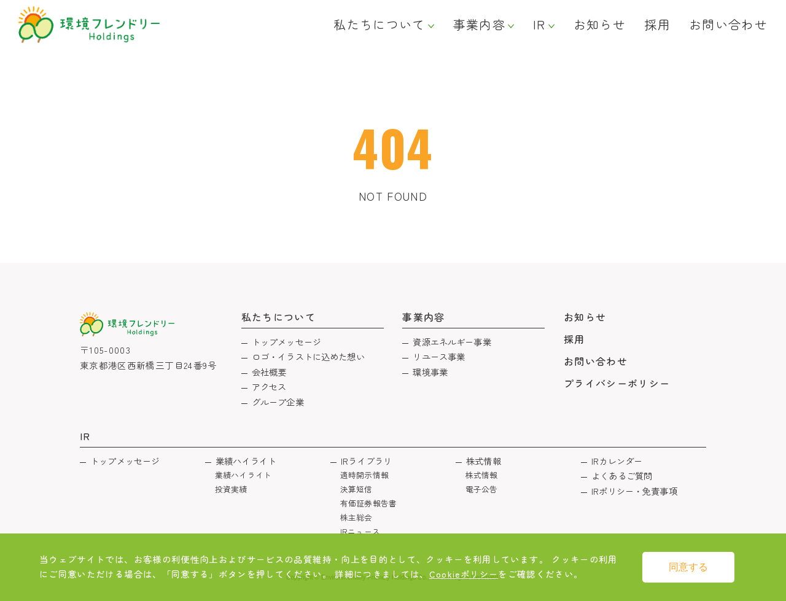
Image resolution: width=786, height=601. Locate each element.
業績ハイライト (246, 460)
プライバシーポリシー (617, 383)
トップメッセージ (286, 341)
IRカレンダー (616, 460)
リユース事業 (439, 356)
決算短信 (356, 489)
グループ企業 (278, 401)
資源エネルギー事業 (452, 341)
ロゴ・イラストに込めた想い (308, 356)
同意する (688, 567)
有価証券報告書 (368, 503)
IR (539, 24)
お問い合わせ (728, 24)
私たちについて (379, 24)
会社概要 (269, 371)
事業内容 (479, 24)
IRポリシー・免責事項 (634, 490)
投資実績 (231, 489)
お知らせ (600, 24)
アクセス (269, 386)
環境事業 (430, 371)
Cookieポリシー (464, 573)
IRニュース (360, 531)
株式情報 (483, 460)
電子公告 (481, 489)
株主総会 (356, 517)
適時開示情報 (364, 475)
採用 (657, 24)
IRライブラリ (366, 460)
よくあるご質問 (621, 475)
